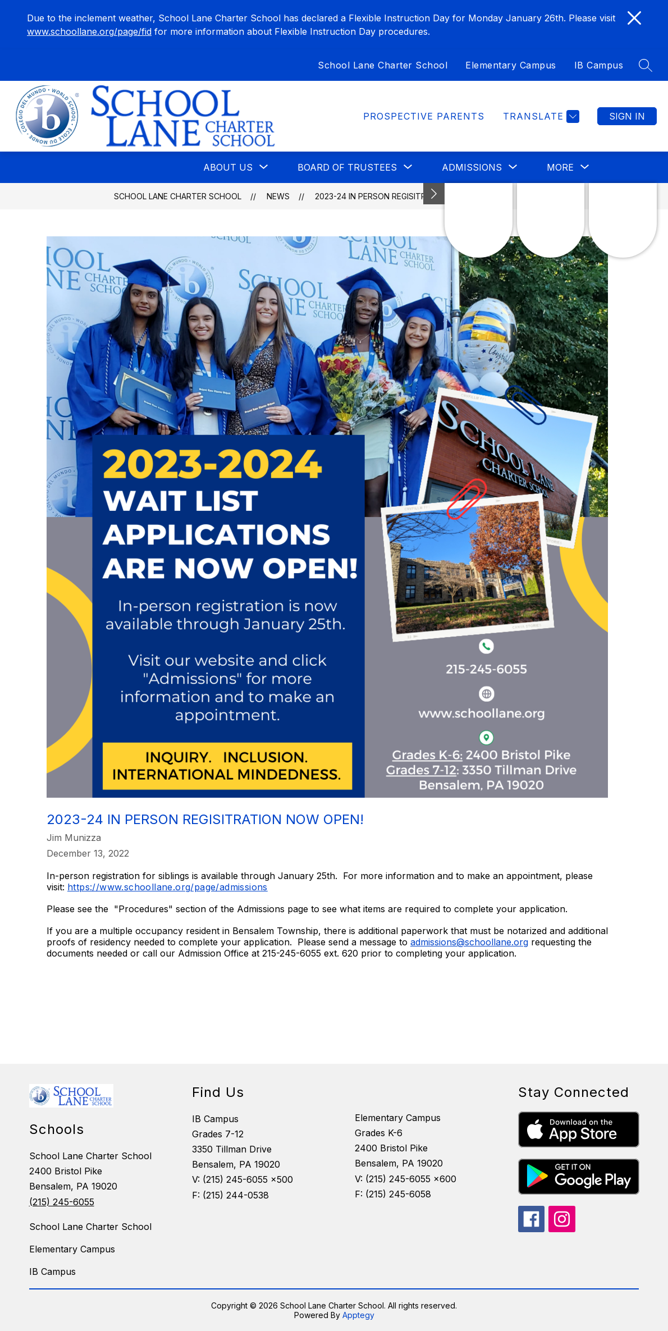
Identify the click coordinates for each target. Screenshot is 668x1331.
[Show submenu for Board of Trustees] (347, 167)
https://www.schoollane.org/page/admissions (167, 887)
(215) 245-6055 (61, 1201)
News (278, 196)
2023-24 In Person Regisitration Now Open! (406, 196)
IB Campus (599, 65)
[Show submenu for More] (560, 167)
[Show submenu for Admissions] (472, 167)
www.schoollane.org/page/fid (89, 31)
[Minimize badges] (434, 193)
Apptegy (358, 1315)
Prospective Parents (423, 116)
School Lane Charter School (382, 65)
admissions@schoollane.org (469, 942)
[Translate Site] (539, 116)
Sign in (627, 116)
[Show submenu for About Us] (228, 167)
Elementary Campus (510, 65)
